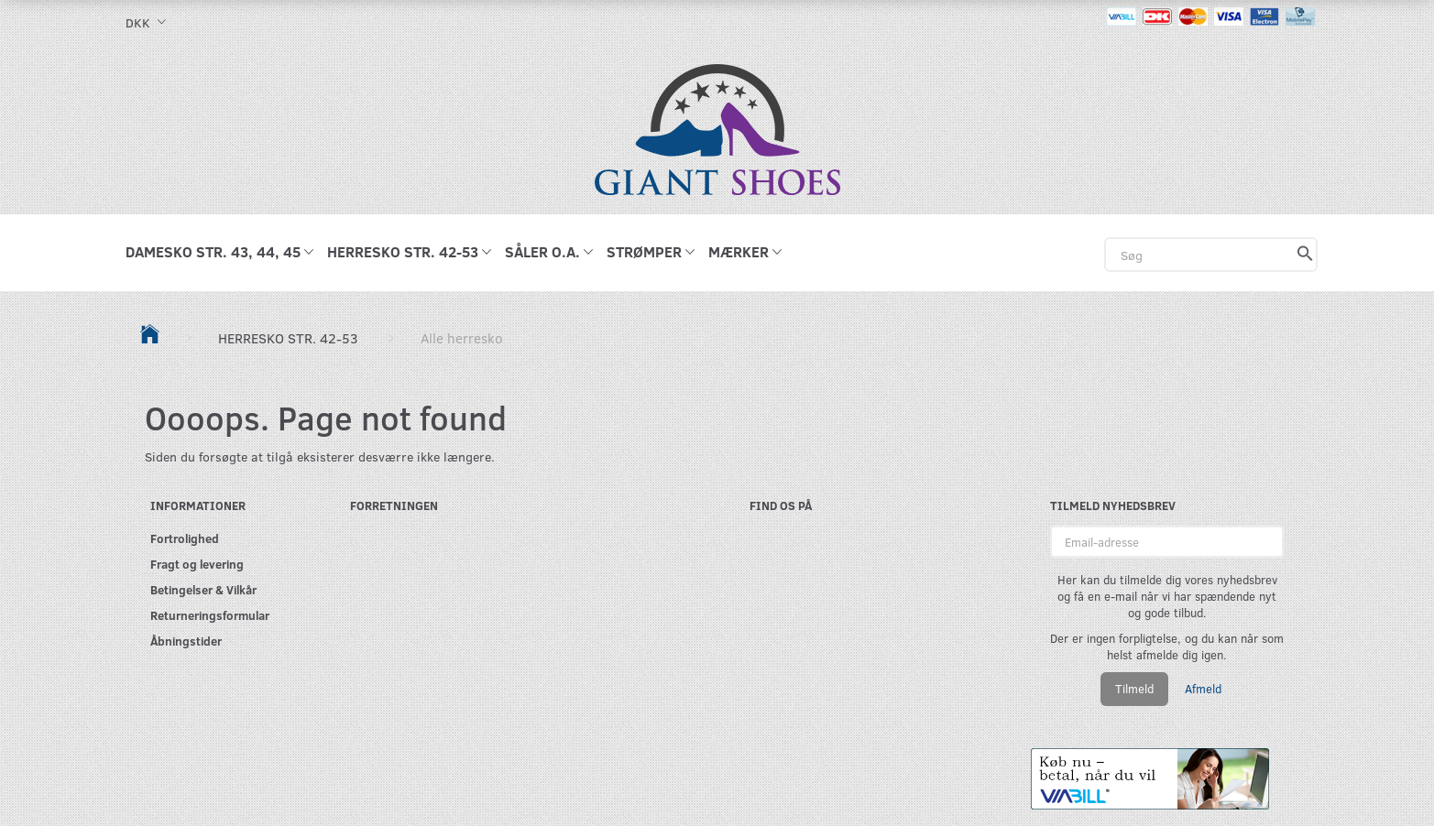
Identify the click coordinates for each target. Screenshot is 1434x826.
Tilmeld (1134, 688)
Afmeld (1203, 688)
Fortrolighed (184, 538)
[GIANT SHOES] (717, 127)
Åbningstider (186, 640)
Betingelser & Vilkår (203, 589)
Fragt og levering (197, 563)
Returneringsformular (209, 615)
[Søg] (1305, 255)
